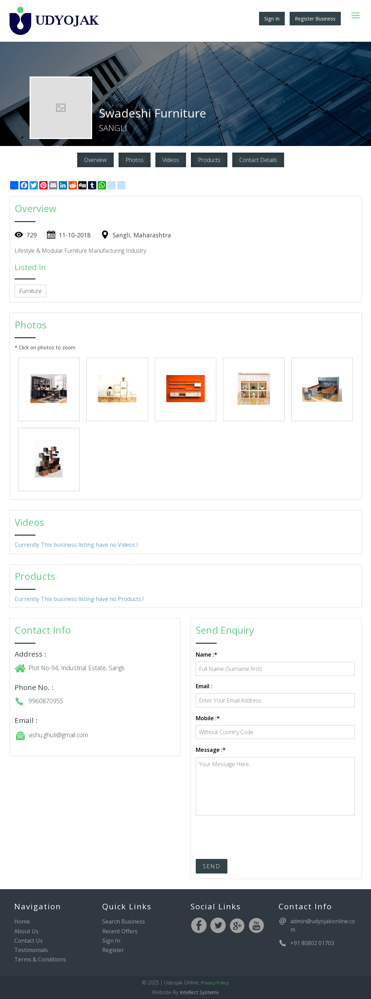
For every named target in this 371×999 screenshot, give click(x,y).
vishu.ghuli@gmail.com (58, 735)
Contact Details (258, 160)
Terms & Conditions (40, 959)
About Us (26, 931)
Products (209, 160)
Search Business (123, 921)
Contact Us (28, 940)
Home (22, 921)
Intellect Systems (199, 992)
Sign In (272, 18)
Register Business (315, 18)
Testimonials (31, 950)
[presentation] (248, 833)
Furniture (30, 291)
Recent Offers (120, 931)
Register (113, 950)
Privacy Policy (215, 983)
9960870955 (46, 701)
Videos (170, 160)
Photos (135, 160)
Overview (95, 160)
